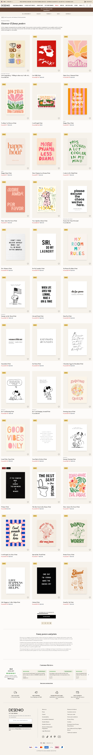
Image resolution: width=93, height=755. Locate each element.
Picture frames (49, 5)
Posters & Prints (18, 5)
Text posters (9, 17)
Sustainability (45, 717)
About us (44, 709)
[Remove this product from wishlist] (28, 71)
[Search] (83, 5)
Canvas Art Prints (30, 5)
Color (39, 13)
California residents (72, 732)
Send (20, 725)
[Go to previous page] (42, 623)
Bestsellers (69, 5)
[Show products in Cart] (90, 5)
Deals (56, 5)
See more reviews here (46, 683)
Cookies (69, 722)
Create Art (40, 5)
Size (58, 13)
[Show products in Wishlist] (87, 5)
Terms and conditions (72, 717)
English (10, 1)
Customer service (71, 712)
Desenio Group (50, 750)
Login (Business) (46, 731)
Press (43, 712)
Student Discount (46, 724)
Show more (46, 616)
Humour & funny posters (20, 17)
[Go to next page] (50, 623)
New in (62, 5)
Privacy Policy (18, 728)
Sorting (68, 13)
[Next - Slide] (88, 674)
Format (49, 13)
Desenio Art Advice (72, 709)
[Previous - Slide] (20, 674)
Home (76, 5)
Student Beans (45, 722)
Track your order (71, 714)
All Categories (26, 13)
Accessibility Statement (48, 719)
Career (44, 714)
